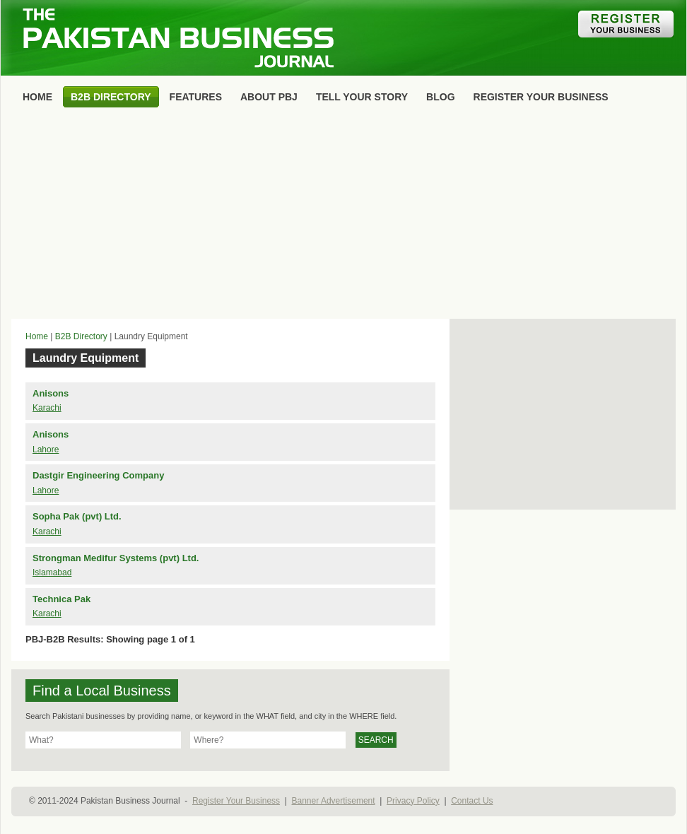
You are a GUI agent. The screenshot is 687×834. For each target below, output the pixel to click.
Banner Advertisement (333, 801)
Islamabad (52, 572)
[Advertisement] (343, 216)
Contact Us (472, 801)
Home (36, 336)
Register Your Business (236, 801)
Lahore (46, 449)
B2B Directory (81, 336)
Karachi (47, 408)
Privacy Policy (413, 801)
